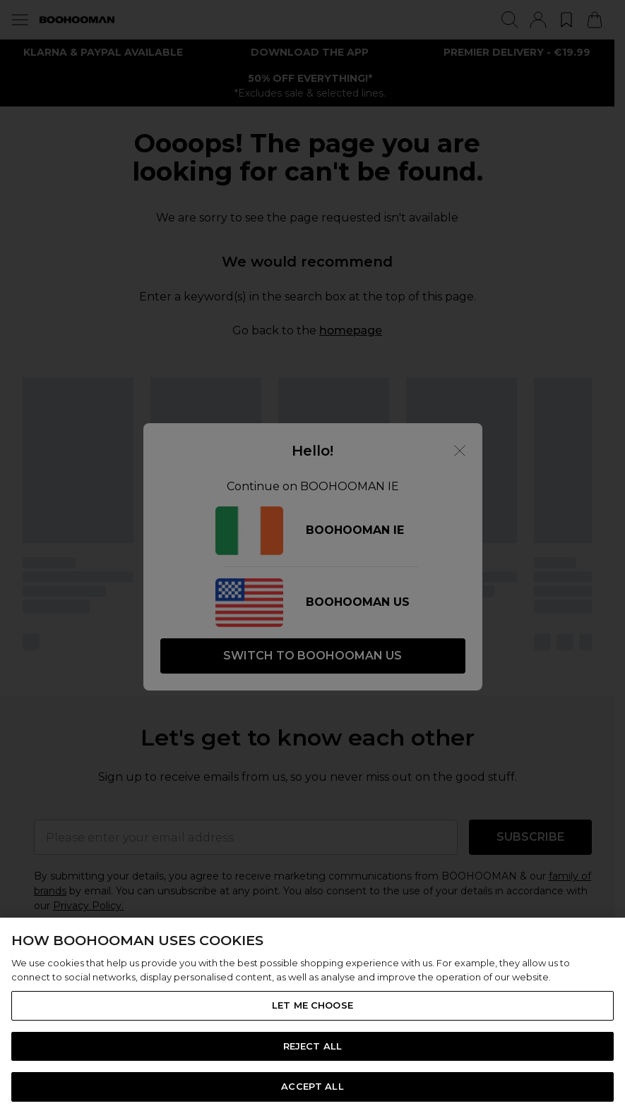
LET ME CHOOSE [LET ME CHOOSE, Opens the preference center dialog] (312, 1005)
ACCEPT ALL (312, 1086)
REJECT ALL (312, 1046)
